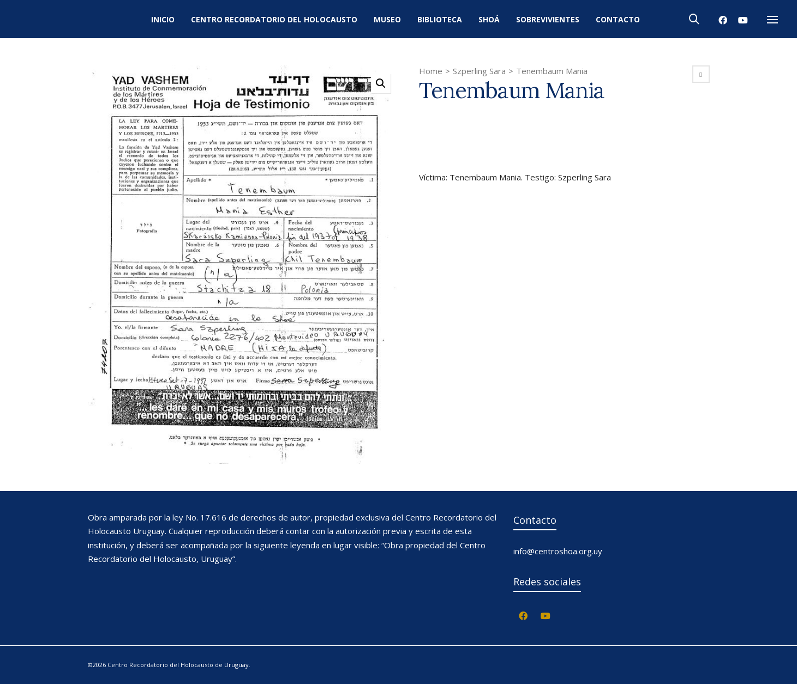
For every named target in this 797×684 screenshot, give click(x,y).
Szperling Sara (479, 70)
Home (430, 70)
